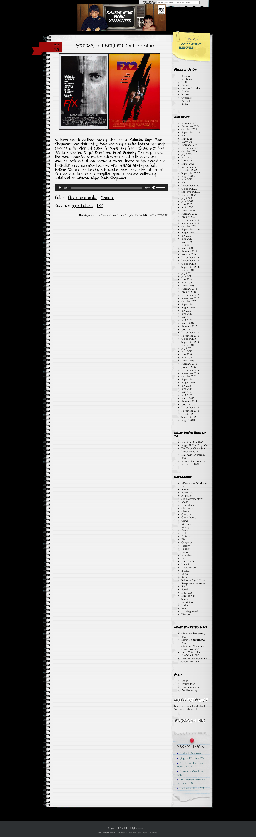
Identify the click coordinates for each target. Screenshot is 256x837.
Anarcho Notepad (127, 832)
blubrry (185, 94)
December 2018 (190, 257)
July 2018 (186, 273)
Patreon (185, 75)
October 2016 (189, 338)
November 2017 (190, 298)
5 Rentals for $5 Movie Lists (194, 485)
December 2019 (190, 220)
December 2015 (190, 370)
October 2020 (189, 188)
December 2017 (190, 295)
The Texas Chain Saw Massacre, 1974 (193, 450)
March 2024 (187, 141)
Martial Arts (187, 561)
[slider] (106, 188)
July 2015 (186, 385)
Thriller (139, 215)
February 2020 (189, 213)
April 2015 (186, 395)
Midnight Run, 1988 (192, 442)
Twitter (185, 82)
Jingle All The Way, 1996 (194, 445)
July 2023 (186, 154)
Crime (112, 215)
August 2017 (188, 307)
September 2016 (190, 342)
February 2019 (189, 251)
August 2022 (188, 176)
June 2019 (186, 238)
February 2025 (189, 123)
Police (184, 577)
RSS (100, 205)
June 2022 (187, 179)
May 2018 (186, 279)
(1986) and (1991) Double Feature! (116, 46)
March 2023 (187, 163)
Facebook (186, 79)
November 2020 (190, 185)
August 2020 (188, 195)
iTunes (185, 85)
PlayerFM (186, 101)
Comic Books (188, 517)
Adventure (187, 492)
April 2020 (187, 207)
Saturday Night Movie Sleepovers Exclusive (193, 581)
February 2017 (189, 326)
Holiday (185, 548)
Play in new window (82, 197)
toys (183, 608)
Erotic (184, 533)
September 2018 (190, 267)
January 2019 (188, 254)
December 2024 (190, 126)
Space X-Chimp (149, 832)
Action (96, 215)
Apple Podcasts (82, 205)
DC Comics (187, 523)
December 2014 (190, 407)
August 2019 (188, 232)
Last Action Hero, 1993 (190, 788)
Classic (104, 215)
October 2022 (189, 169)
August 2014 (188, 420)
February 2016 (189, 363)
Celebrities (187, 505)
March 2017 (187, 323)
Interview (186, 555)
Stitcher (185, 91)
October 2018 (189, 263)
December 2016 (190, 332)
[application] (111, 187)
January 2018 (188, 291)
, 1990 (193, 635)
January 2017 (188, 329)
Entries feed (188, 683)
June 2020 (187, 201)
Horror (185, 552)
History (185, 545)
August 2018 (188, 270)
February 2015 (189, 401)
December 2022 (190, 166)
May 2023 (186, 160)
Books (184, 501)
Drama (120, 215)
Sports (185, 598)
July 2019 (186, 235)
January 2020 (188, 216)
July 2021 (186, 182)
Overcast (186, 97)
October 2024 (189, 129)
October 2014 (188, 413)
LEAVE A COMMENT (158, 215)
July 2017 (186, 310)
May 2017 (186, 316)
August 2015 (188, 382)
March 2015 (187, 398)
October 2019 (189, 226)
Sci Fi (184, 586)
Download (107, 197)
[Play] (60, 187)
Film (183, 539)
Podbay (185, 104)
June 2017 (186, 313)
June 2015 (186, 388)
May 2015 (186, 391)
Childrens (187, 508)
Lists (184, 558)
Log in (184, 680)
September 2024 (190, 132)
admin (184, 633)
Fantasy (185, 536)
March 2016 (187, 360)
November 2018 (190, 260)
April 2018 (187, 282)
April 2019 (187, 244)
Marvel (185, 564)
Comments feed (190, 687)
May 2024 (186, 138)
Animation (187, 495)
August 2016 (188, 345)
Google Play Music (191, 88)
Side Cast (186, 592)
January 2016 (188, 367)
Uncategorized (189, 611)
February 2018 (189, 288)
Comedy (186, 514)
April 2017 (186, 320)
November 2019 (190, 223)
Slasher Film (188, 595)
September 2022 (190, 173)
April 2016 (187, 357)
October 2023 (189, 151)
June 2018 (186, 276)
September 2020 (190, 191)
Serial (184, 589)
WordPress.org (189, 690)
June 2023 (187, 157)
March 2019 (187, 248)
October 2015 (188, 376)
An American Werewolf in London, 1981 (194, 462)
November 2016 (190, 335)
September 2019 (190, 229)
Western (186, 614)
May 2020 (186, 204)
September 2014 (190, 416)
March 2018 (187, 285)
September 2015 (190, 379)
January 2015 (188, 404)
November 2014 (190, 410)
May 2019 (186, 241)
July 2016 (186, 348)
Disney (185, 527)
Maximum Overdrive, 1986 (193, 456)
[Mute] (153, 187)
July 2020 (186, 198)
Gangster (129, 215)
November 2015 (190, 373)
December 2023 (190, 148)
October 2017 (188, 301)
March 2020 (188, 210)
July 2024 (186, 135)
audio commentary (192, 498)
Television (187, 601)
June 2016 (186, 351)
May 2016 (186, 354)
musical (185, 570)
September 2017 (190, 304)
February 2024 (189, 144)
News (184, 573)
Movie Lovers (188, 567)
